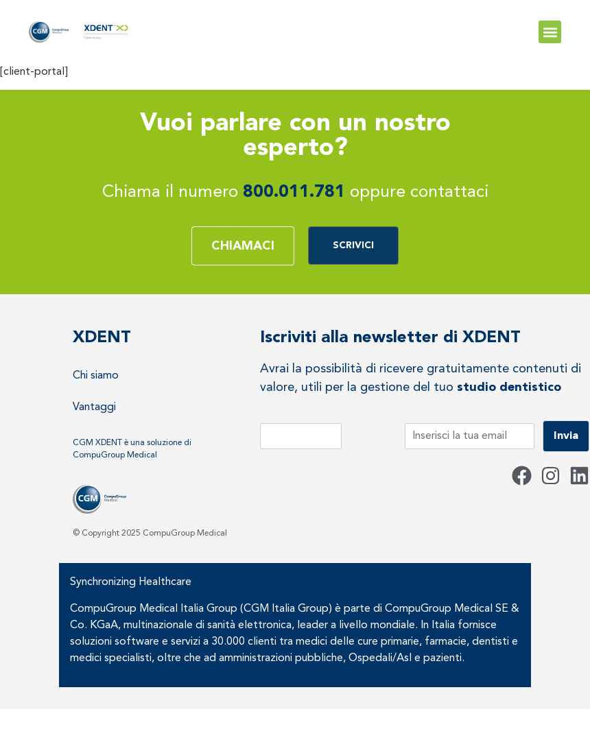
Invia (566, 436)
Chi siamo (96, 375)
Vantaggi (94, 407)
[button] (550, 32)
